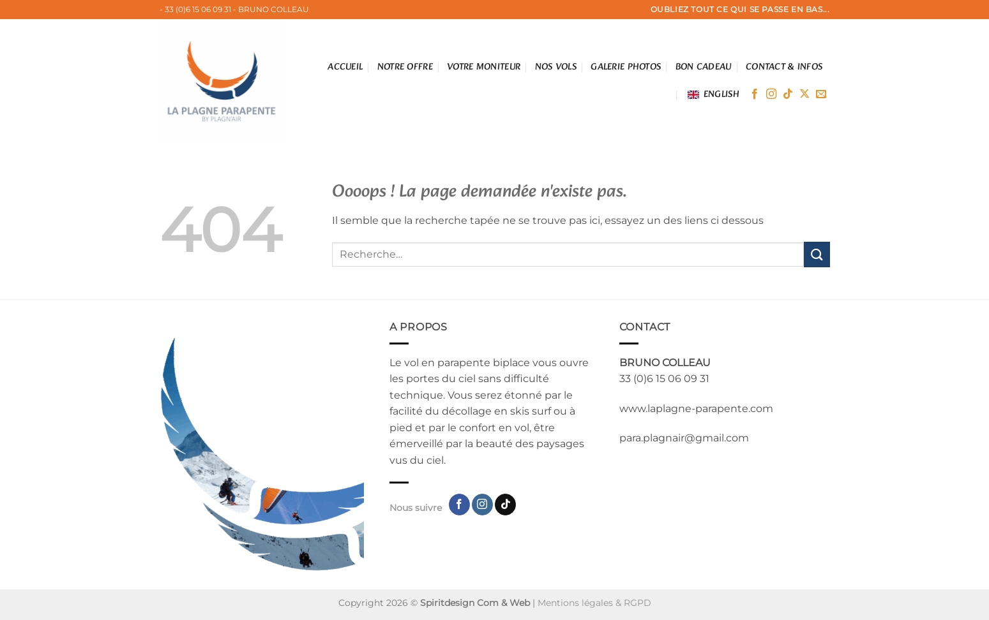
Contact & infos (784, 67)
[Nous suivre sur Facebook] (755, 94)
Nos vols (556, 67)
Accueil (345, 67)
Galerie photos (626, 67)
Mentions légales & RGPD (594, 603)
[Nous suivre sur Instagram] (771, 94)
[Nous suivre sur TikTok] (788, 94)
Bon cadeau (704, 67)
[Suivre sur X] (804, 94)
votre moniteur (483, 67)
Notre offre (405, 67)
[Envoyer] (816, 254)
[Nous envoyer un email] (821, 94)
